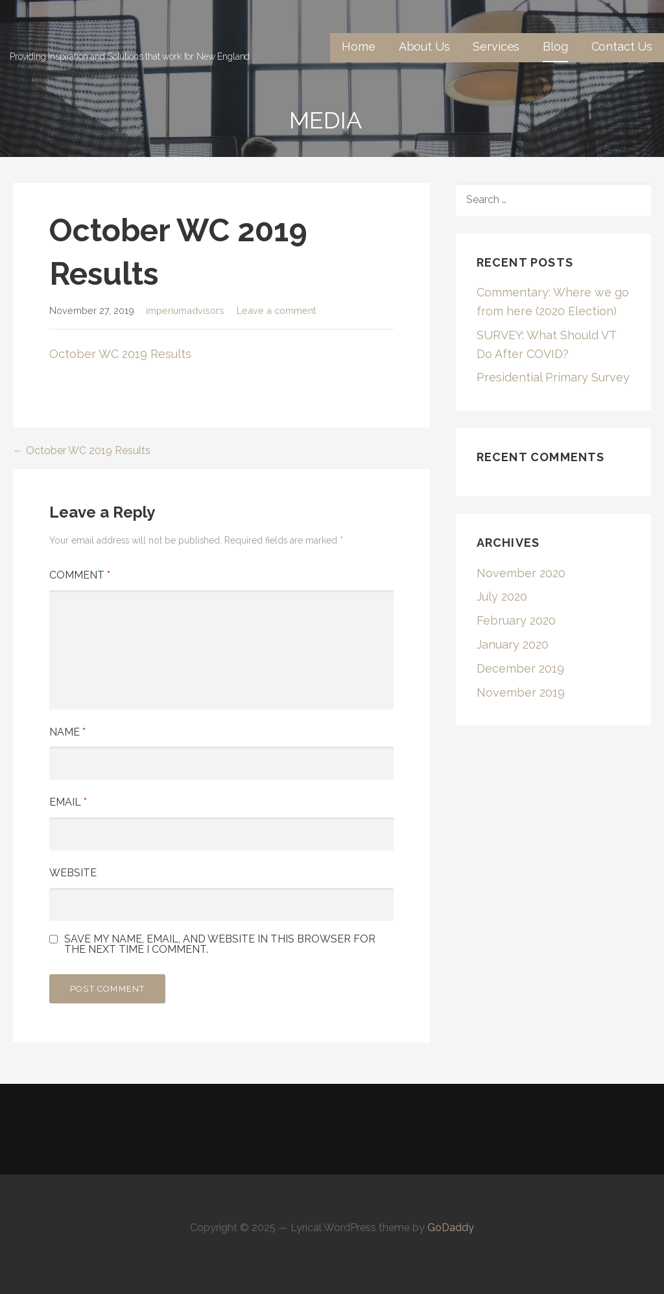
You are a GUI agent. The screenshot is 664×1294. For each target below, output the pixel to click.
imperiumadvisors (185, 310)
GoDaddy (450, 1227)
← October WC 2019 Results (81, 450)
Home (358, 46)
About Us (424, 46)
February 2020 (516, 620)
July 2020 (502, 596)
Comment (79, 575)
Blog (555, 46)
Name (67, 732)
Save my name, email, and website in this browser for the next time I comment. (219, 944)
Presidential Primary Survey (553, 377)
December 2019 (520, 668)
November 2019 (521, 692)
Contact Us (621, 46)
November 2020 (521, 573)
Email (68, 802)
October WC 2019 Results (120, 354)
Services (496, 46)
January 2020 (513, 644)
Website (73, 873)
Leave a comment (276, 310)
